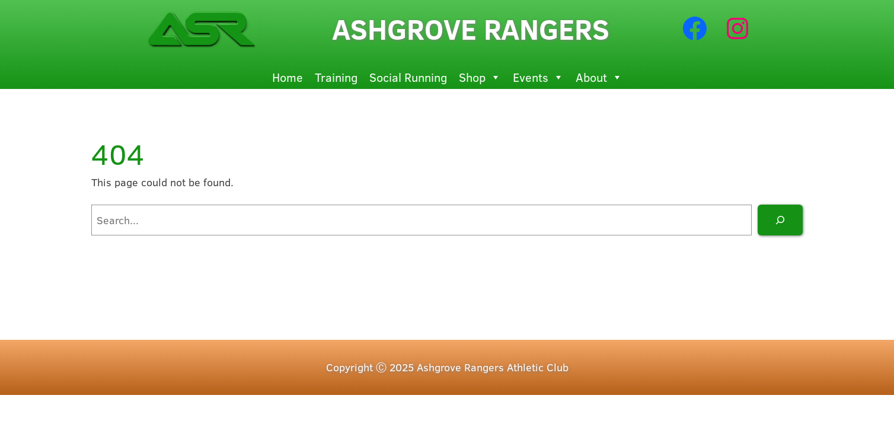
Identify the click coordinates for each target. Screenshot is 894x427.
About (599, 77)
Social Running (408, 77)
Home (287, 77)
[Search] (780, 220)
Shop (480, 77)
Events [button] (538, 77)
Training (336, 77)
